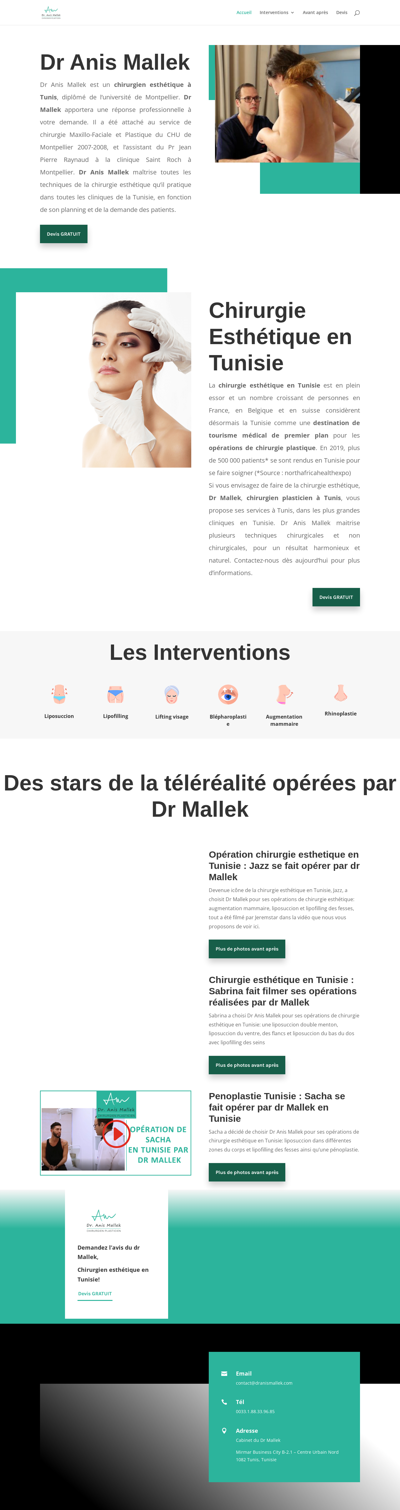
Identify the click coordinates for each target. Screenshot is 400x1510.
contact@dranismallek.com (264, 1383)
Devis (342, 12)
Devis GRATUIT (64, 234)
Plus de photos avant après (247, 949)
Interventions (274, 12)
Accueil (244, 12)
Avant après (315, 12)
